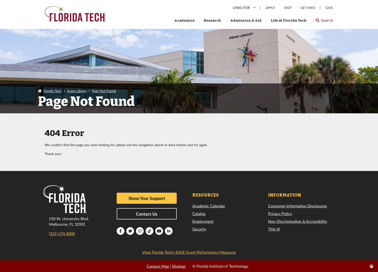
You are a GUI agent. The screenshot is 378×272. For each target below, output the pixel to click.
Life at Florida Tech (289, 20)
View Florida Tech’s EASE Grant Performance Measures (189, 252)
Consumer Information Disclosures (297, 206)
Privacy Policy (280, 213)
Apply (270, 8)
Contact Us (146, 214)
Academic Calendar (208, 206)
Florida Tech (52, 91)
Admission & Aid (246, 20)
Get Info (307, 8)
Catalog (198, 213)
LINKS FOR (244, 8)
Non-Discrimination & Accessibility (297, 221)
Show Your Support (146, 198)
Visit (288, 8)
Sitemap (179, 266)
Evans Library (77, 91)
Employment (203, 221)
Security (199, 229)
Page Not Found (104, 91)
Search (324, 22)
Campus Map (158, 266)
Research (212, 20)
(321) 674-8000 (62, 233)
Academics (184, 20)
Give (329, 8)
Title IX (274, 229)
